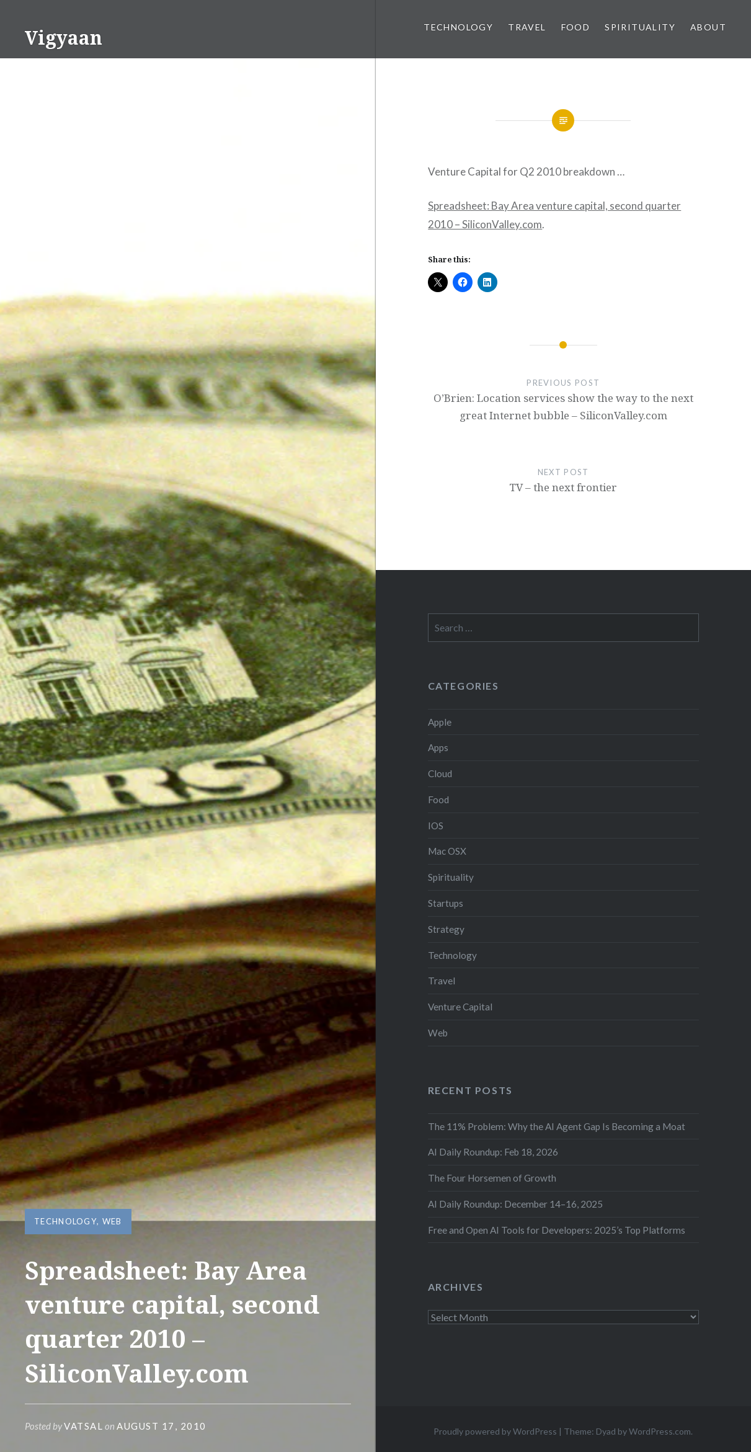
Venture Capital (460, 1006)
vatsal (83, 1426)
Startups (445, 903)
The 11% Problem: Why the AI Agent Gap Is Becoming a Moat (556, 1126)
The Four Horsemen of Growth (492, 1177)
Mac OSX (447, 851)
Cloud (440, 773)
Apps (438, 747)
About (708, 27)
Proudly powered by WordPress (495, 1431)
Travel (527, 27)
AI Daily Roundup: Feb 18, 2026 (493, 1151)
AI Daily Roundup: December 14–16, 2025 (515, 1203)
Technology (458, 27)
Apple (439, 722)
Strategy (446, 929)
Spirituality (640, 27)
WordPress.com (660, 1431)
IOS (435, 825)
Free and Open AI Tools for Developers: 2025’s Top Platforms (556, 1230)
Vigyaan (63, 37)
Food (575, 27)
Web (112, 1221)
